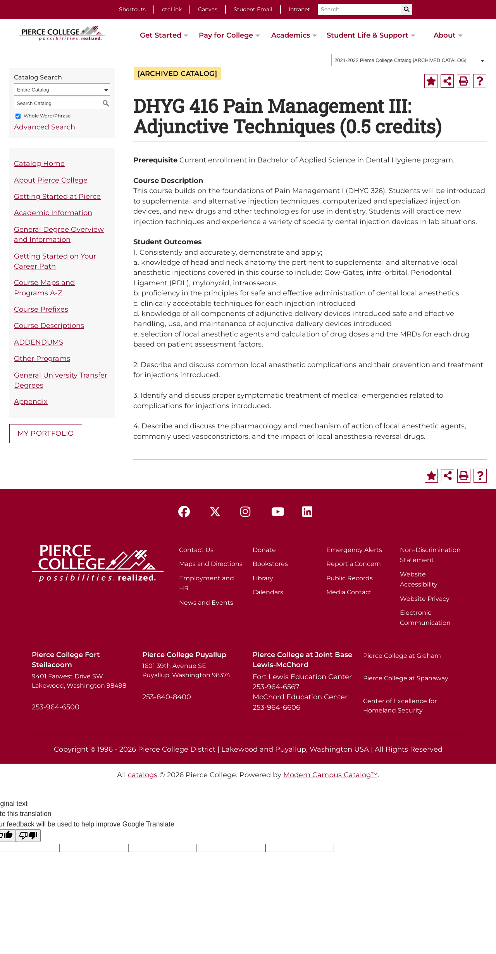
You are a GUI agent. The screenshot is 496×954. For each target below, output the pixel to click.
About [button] (445, 35)
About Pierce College (51, 180)
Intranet (299, 9)
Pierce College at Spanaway (405, 678)
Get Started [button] (160, 35)
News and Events (206, 602)
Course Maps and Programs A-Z (44, 287)
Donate (264, 550)
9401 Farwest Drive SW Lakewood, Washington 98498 (79, 681)
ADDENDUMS (38, 342)
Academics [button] (290, 35)
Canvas (207, 9)
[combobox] (408, 60)
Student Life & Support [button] (367, 35)
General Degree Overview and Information (59, 234)
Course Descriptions (49, 325)
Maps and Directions (211, 564)
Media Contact (349, 592)
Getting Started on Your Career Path (55, 261)
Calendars (268, 592)
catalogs (142, 775)
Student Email (253, 9)
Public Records (349, 578)
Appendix (31, 401)
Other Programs (42, 358)
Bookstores (270, 564)
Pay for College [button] (226, 35)
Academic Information (53, 213)
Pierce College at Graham (402, 655)
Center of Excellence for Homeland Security (400, 705)
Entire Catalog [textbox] (33, 90)
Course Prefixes (41, 309)
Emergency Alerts (354, 550)
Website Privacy (425, 598)
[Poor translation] (28, 835)
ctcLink (172, 9)
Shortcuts (132, 9)
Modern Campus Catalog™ (330, 775)
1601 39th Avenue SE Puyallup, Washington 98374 (186, 670)
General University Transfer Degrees (60, 380)
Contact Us (196, 550)
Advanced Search (44, 127)
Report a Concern (353, 564)
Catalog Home (39, 163)
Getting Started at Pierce (57, 196)
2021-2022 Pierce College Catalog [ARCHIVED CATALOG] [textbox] (400, 60)
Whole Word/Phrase (47, 116)
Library (263, 578)
